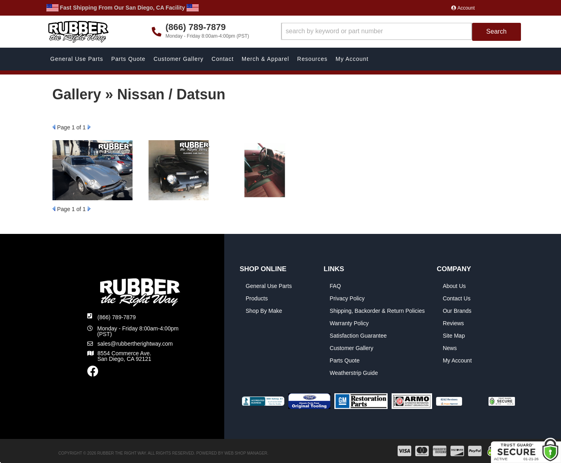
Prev (53, 127)
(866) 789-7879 (116, 317)
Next (89, 127)
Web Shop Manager (246, 453)
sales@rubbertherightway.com (135, 343)
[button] (401, 32)
